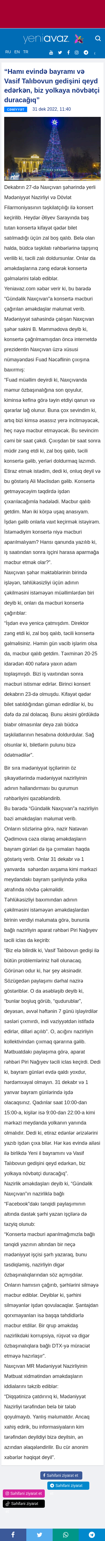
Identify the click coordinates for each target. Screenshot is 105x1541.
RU (8, 52)
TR (25, 52)
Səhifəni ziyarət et (60, 1475)
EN (17, 52)
